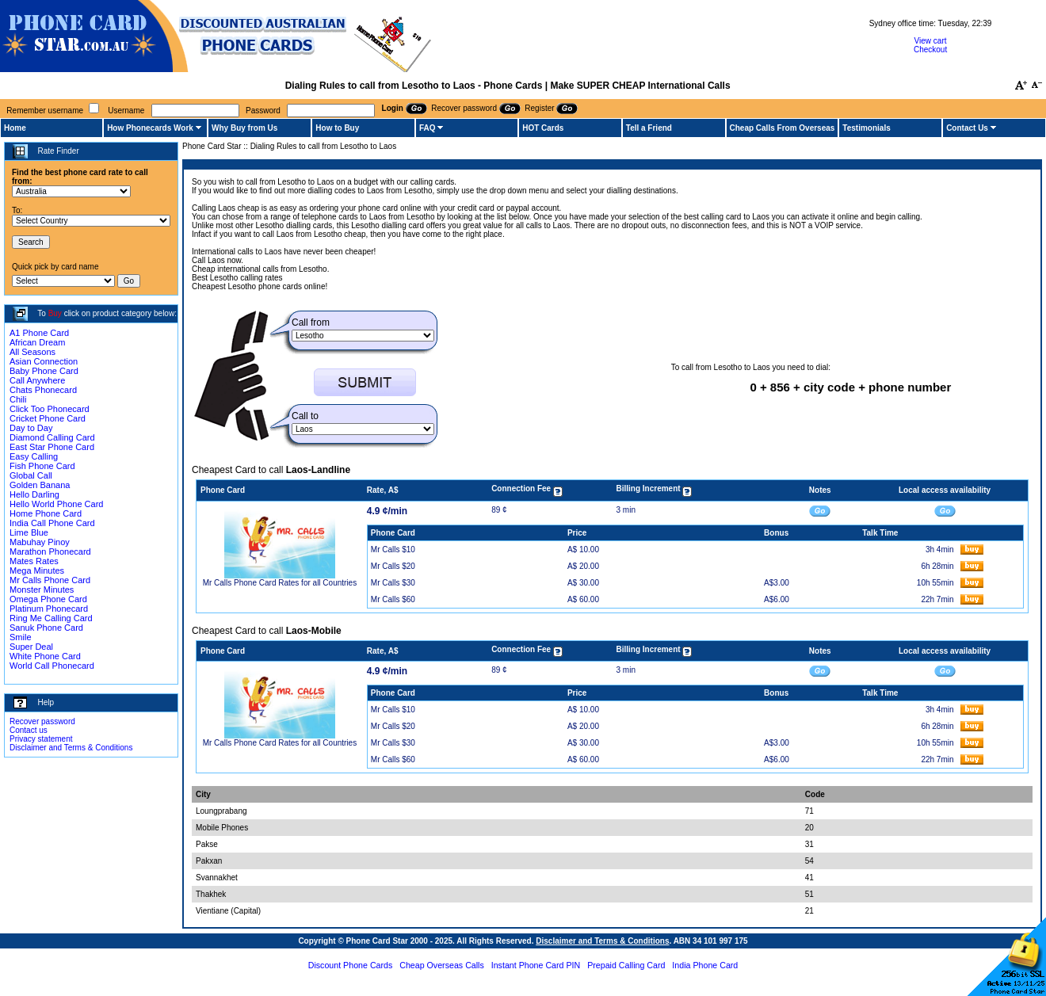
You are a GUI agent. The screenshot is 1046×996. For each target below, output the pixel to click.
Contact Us (967, 128)
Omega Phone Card (48, 599)
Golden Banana (40, 485)
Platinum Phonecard (49, 608)
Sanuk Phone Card (46, 627)
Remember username (44, 110)
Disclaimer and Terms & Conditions (71, 747)
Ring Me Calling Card (51, 618)
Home (15, 128)
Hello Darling (34, 494)
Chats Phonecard (43, 390)
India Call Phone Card (52, 523)
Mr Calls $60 (393, 599)
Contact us (29, 730)
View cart (930, 40)
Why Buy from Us (244, 128)
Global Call (31, 475)
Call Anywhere (37, 380)
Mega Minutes (37, 570)
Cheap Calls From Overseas (782, 128)
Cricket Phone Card (48, 418)
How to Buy (337, 128)
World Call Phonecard (52, 665)
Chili (18, 399)
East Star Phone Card (52, 447)
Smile (21, 637)
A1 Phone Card (39, 333)
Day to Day (31, 428)
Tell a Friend (649, 128)
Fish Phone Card (42, 466)
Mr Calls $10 (393, 549)
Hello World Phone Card (56, 504)
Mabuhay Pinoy (40, 542)
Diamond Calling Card (52, 437)
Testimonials (866, 128)
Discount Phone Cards (350, 965)
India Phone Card (705, 965)
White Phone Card (45, 656)
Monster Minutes (42, 589)
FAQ (427, 128)
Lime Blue (29, 532)
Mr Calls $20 (393, 566)
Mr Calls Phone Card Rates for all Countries (280, 582)
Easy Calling (34, 456)
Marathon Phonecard (50, 551)
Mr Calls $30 (393, 582)
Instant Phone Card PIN (536, 965)
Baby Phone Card (44, 371)
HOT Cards (542, 128)
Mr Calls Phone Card (50, 580)
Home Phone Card (46, 513)
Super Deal (31, 646)
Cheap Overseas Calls (441, 965)
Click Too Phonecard (50, 409)
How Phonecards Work (150, 128)
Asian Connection (44, 361)
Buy (55, 313)
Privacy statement (41, 739)
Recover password (42, 721)
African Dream (37, 342)
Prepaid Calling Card (626, 965)
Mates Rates (34, 561)
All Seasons (32, 352)
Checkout (930, 49)
